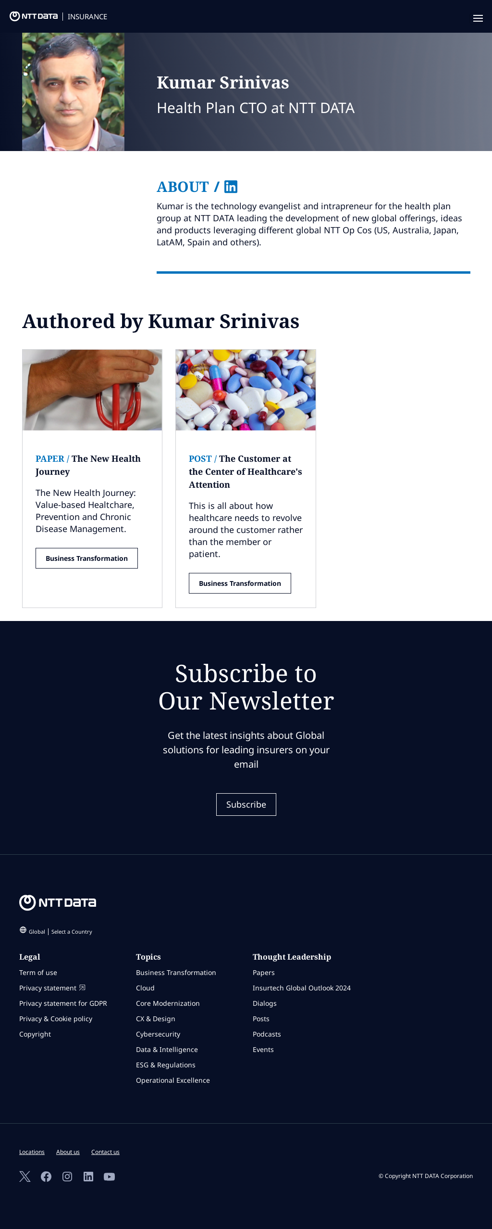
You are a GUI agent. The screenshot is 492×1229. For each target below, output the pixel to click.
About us (68, 1152)
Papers (264, 972)
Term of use (38, 972)
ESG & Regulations (166, 1064)
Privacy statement (52, 987)
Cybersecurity (158, 1034)
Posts (261, 1018)
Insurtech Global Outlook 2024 (302, 987)
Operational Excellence (173, 1080)
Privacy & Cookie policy (55, 1018)
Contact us (105, 1152)
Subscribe (246, 804)
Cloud (145, 987)
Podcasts (267, 1034)
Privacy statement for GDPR (63, 1003)
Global (60, 931)
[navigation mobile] (476, 19)
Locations (32, 1152)
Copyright (35, 1034)
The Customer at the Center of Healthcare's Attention (245, 471)
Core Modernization (168, 1003)
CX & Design (155, 1018)
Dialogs (265, 1003)
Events (263, 1049)
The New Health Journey (88, 465)
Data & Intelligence (167, 1049)
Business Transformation (87, 558)
